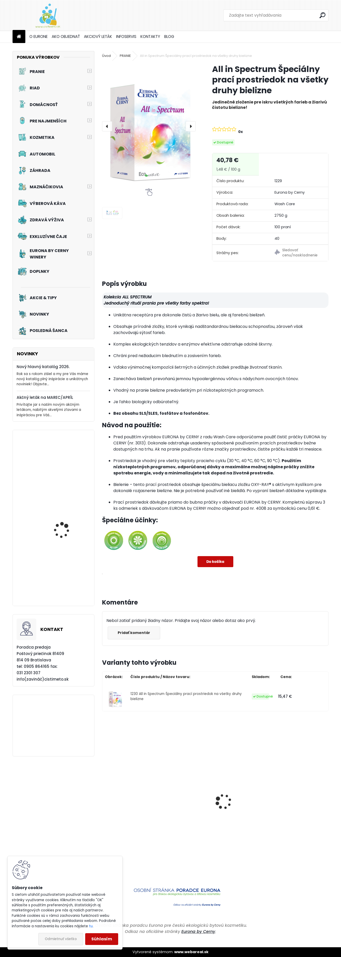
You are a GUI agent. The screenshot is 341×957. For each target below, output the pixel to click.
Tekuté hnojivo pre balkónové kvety (239, 842)
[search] (322, 15)
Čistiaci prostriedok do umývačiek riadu (129, 814)
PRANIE (125, 55)
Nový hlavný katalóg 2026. (43, 366)
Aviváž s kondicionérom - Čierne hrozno (301, 825)
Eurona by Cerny (198, 931)
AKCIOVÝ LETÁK (98, 36)
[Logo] (48, 15)
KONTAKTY (150, 36)
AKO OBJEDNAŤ (66, 36)
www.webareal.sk (191, 951)
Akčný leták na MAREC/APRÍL (45, 397)
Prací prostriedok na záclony (64, 471)
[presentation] (107, 126)
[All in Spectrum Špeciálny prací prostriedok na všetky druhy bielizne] (149, 126)
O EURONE (38, 36)
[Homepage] (19, 37)
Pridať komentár (134, 632)
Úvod (106, 55)
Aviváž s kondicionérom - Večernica (179, 822)
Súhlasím (101, 939)
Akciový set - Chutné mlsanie (65, 582)
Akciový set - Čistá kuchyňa (63, 528)
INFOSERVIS (126, 36)
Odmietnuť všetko (61, 939)
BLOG (169, 36)
